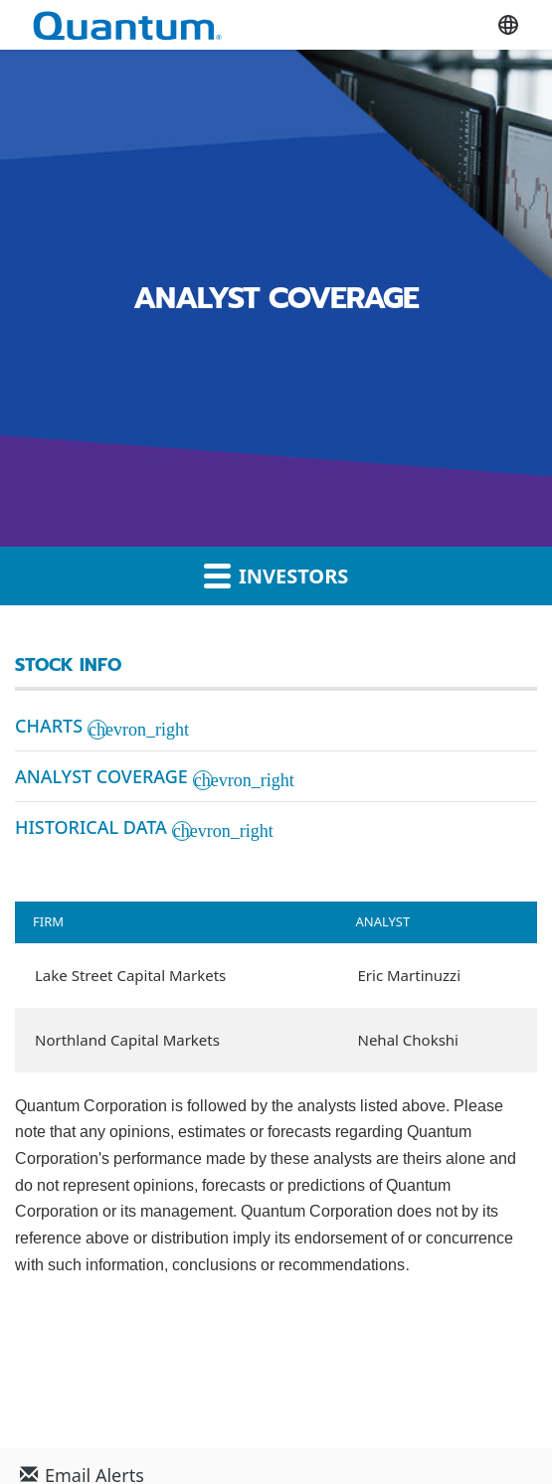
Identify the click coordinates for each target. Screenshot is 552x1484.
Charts (49, 726)
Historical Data (91, 827)
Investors (276, 575)
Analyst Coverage (101, 776)
